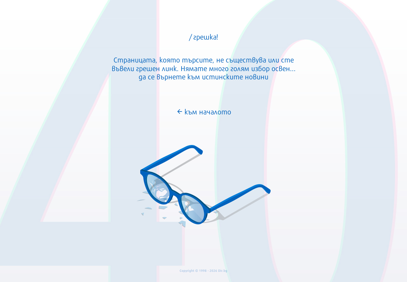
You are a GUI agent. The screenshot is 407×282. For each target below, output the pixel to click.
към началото (203, 111)
